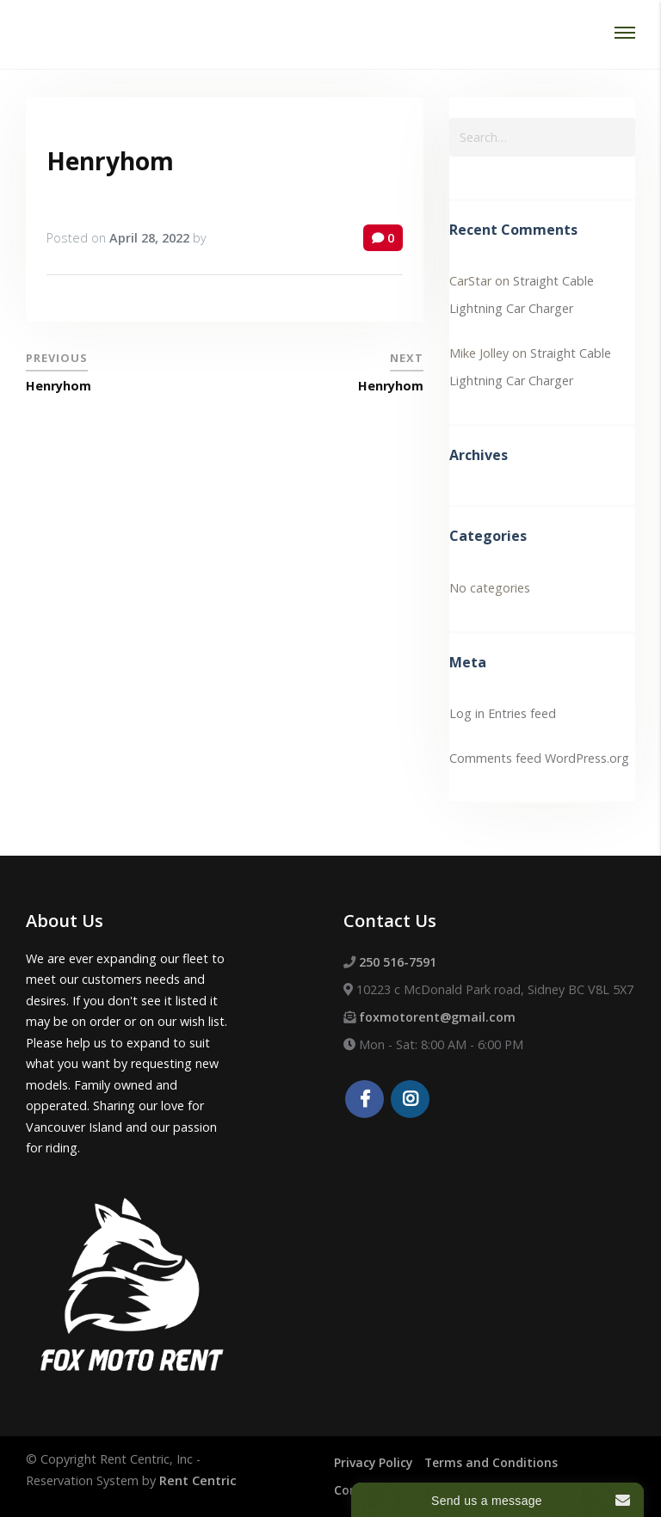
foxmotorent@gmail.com (437, 1017)
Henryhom (110, 160)
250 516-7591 (397, 962)
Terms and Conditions (496, 1462)
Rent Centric (198, 1480)
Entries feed (522, 713)
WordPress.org (587, 758)
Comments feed (495, 758)
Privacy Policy (375, 1462)
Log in (467, 713)
